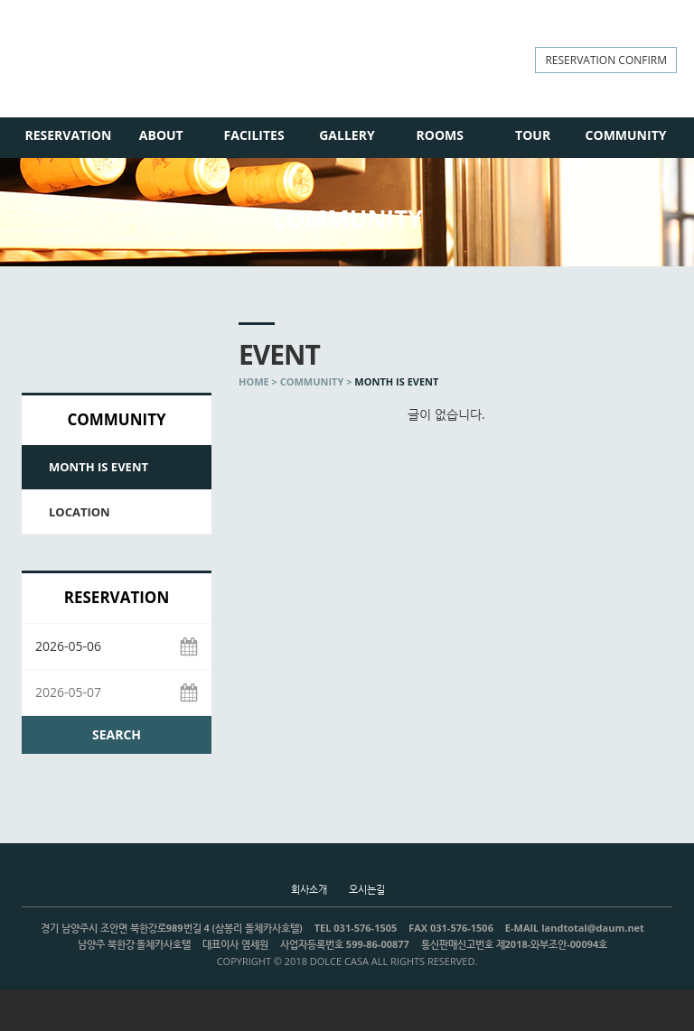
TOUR (532, 135)
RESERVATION (67, 135)
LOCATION (79, 512)
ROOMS (440, 135)
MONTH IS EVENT (98, 467)
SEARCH (116, 734)
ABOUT (161, 135)
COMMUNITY (626, 135)
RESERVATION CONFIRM (606, 60)
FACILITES (254, 135)
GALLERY (346, 135)
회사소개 (309, 889)
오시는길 (367, 889)
